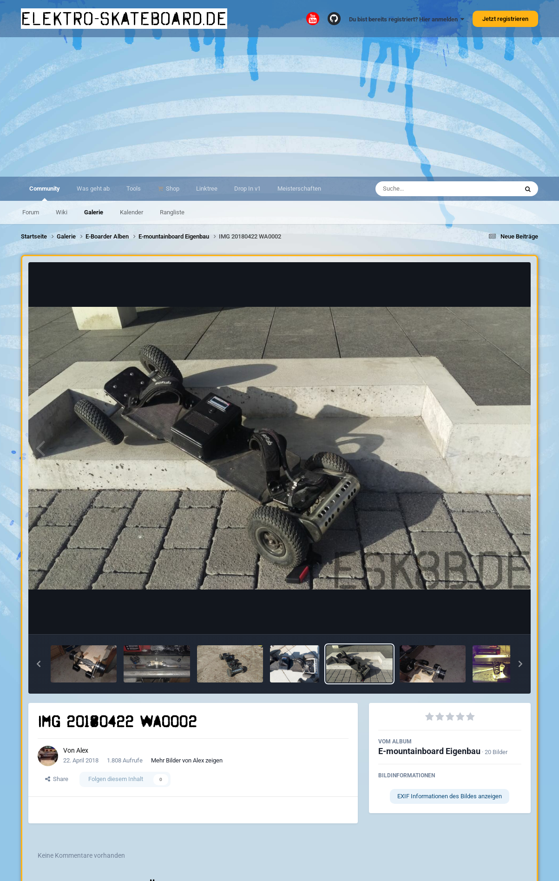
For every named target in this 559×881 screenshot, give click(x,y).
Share (56, 778)
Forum (30, 212)
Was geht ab (93, 188)
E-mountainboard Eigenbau (429, 751)
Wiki (61, 212)
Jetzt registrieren (505, 18)
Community (44, 193)
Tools (133, 188)
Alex (82, 750)
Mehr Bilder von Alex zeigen (187, 760)
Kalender (131, 212)
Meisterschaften (299, 188)
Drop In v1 (247, 188)
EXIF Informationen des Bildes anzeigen (449, 796)
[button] (38, 664)
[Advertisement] (280, 107)
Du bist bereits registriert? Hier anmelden (406, 19)
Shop (171, 188)
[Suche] (428, 188)
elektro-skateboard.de (124, 18)
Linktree (206, 188)
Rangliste (172, 212)
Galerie (93, 212)
